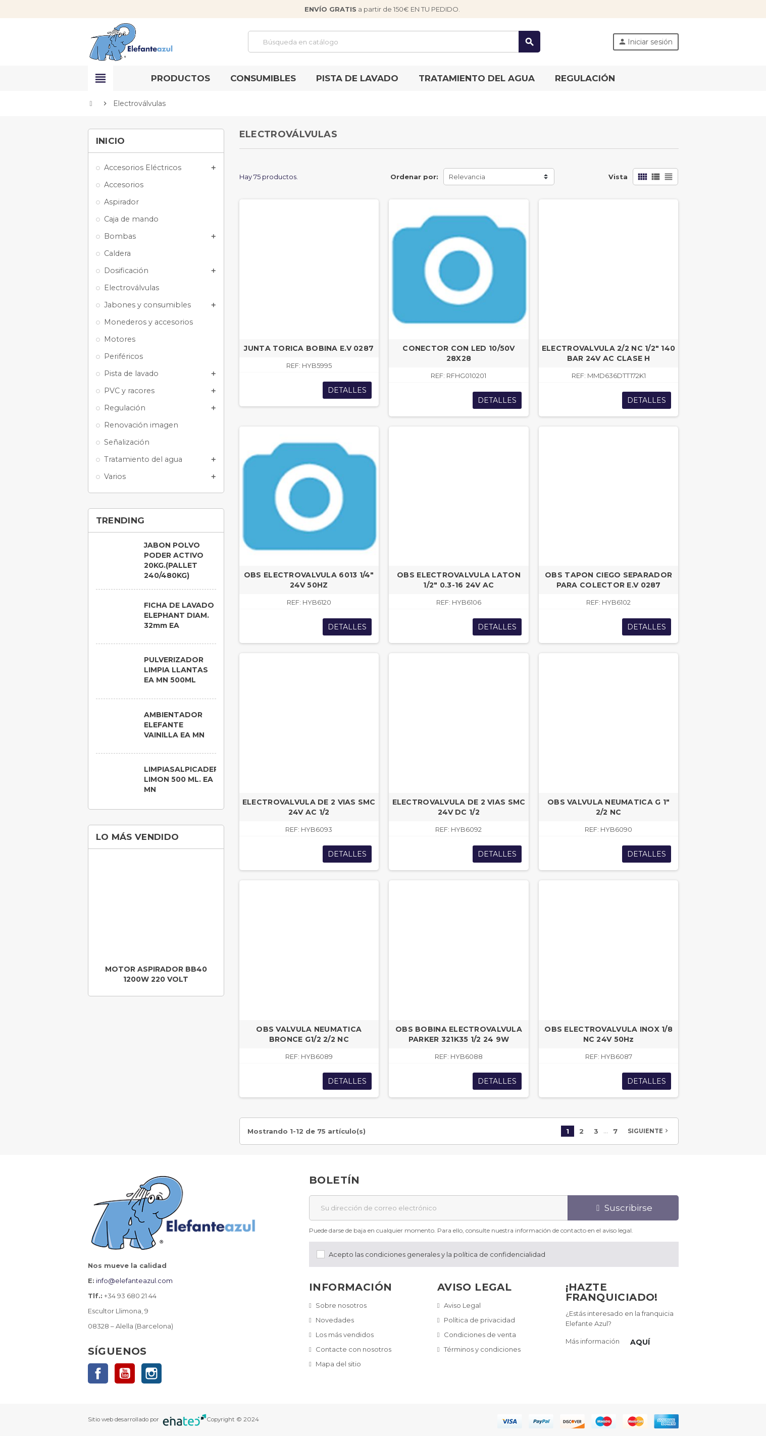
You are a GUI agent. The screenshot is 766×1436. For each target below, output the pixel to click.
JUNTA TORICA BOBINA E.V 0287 (309, 348)
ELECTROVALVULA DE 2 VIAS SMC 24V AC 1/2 (309, 807)
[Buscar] (394, 41)
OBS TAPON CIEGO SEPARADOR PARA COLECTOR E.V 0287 (608, 580)
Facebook (98, 1373)
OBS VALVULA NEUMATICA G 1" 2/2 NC (608, 807)
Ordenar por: (414, 177)
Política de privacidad (479, 1320)
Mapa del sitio (338, 1364)
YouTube (125, 1373)
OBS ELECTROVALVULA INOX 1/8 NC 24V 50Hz (608, 1034)
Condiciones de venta (480, 1335)
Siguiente (649, 1130)
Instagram (151, 1373)
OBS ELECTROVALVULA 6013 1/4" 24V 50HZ (309, 580)
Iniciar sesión (645, 41)
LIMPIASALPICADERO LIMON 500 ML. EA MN (184, 779)
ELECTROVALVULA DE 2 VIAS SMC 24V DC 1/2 (459, 807)
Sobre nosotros (341, 1305)
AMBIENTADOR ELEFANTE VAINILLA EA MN (174, 724)
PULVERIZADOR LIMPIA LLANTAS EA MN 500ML (176, 669)
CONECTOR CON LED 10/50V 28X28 (458, 353)
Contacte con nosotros (353, 1349)
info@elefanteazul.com (134, 1281)
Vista (618, 177)
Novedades (335, 1320)
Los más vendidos (345, 1335)
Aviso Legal (462, 1305)
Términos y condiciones (482, 1349)
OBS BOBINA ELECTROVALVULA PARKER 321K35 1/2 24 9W (458, 1034)
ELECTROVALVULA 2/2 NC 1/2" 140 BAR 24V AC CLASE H (608, 353)
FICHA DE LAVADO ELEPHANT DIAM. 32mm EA (179, 615)
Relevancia (467, 177)
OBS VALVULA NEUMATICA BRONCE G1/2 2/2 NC (309, 1034)
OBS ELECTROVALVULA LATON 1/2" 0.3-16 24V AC (459, 580)
